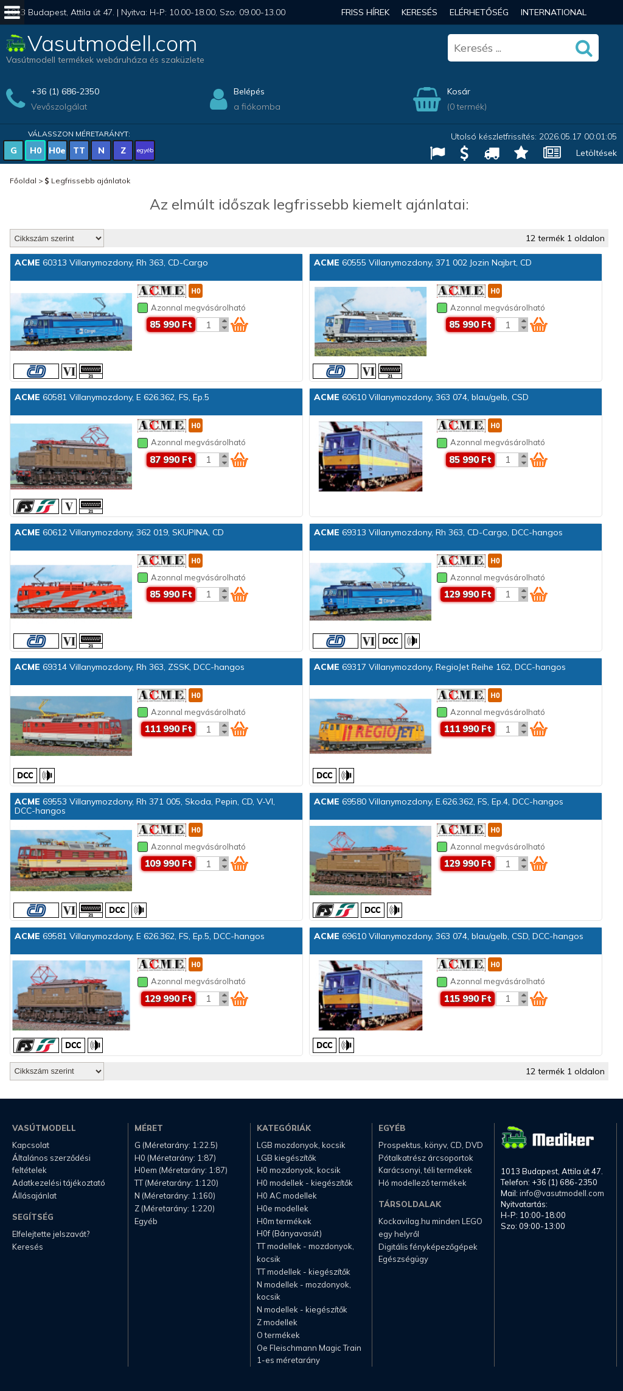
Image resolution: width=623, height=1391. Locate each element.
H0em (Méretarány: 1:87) (181, 1170)
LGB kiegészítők (286, 1158)
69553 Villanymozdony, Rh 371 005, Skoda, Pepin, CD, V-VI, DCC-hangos (145, 806)
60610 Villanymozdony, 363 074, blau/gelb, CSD (421, 397)
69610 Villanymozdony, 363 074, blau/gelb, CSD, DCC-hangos (448, 936)
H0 (35, 150)
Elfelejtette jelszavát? (50, 1234)
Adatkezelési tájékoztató (58, 1183)
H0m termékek (284, 1221)
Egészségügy (403, 1259)
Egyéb (146, 1221)
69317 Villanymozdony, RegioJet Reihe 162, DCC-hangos (440, 666)
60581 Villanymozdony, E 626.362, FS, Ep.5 (112, 397)
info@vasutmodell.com (562, 1193)
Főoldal (23, 180)
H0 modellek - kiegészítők (305, 1183)
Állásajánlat (34, 1195)
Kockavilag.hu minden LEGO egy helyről (430, 1227)
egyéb (145, 150)
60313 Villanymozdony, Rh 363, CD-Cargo (111, 262)
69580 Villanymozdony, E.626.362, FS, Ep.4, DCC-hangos (438, 801)
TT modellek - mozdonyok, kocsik (305, 1252)
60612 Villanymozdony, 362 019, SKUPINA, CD (119, 532)
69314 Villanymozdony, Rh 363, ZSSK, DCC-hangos (130, 666)
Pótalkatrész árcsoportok (425, 1158)
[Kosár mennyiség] (208, 324)
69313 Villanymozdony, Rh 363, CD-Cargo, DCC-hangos (438, 532)
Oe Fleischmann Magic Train (309, 1348)
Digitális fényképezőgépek (428, 1247)
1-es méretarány (288, 1360)
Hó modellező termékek (422, 1183)
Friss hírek (365, 12)
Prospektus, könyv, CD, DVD (430, 1145)
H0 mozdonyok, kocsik (299, 1170)
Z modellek (277, 1322)
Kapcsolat (30, 1145)
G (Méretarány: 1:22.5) (176, 1145)
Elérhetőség (479, 12)
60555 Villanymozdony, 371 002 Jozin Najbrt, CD (423, 262)
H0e (57, 150)
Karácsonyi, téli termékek (425, 1170)
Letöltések (596, 152)
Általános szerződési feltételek (51, 1164)
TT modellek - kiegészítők (303, 1272)
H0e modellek (282, 1208)
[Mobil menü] (12, 12)
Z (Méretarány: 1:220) (174, 1208)
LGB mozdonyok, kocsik (301, 1145)
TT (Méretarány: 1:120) (176, 1183)
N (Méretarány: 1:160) (174, 1195)
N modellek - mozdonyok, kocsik (304, 1291)
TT (79, 150)
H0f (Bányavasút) (289, 1233)
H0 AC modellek (287, 1195)
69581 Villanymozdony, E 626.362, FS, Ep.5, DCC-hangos (140, 936)
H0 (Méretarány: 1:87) (175, 1158)
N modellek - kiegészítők (302, 1309)
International (553, 12)
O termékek (278, 1335)
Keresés (419, 12)
